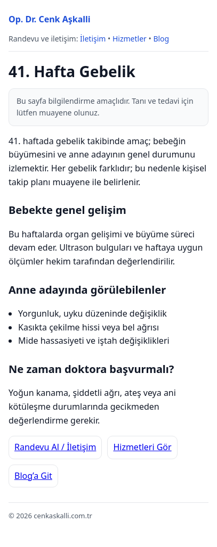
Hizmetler (129, 39)
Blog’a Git (33, 476)
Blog (161, 39)
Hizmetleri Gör (142, 447)
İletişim (93, 39)
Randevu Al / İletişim (55, 447)
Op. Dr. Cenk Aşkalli (50, 19)
